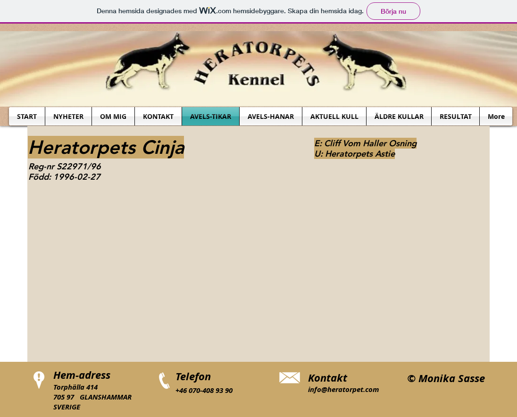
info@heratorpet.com (343, 389)
